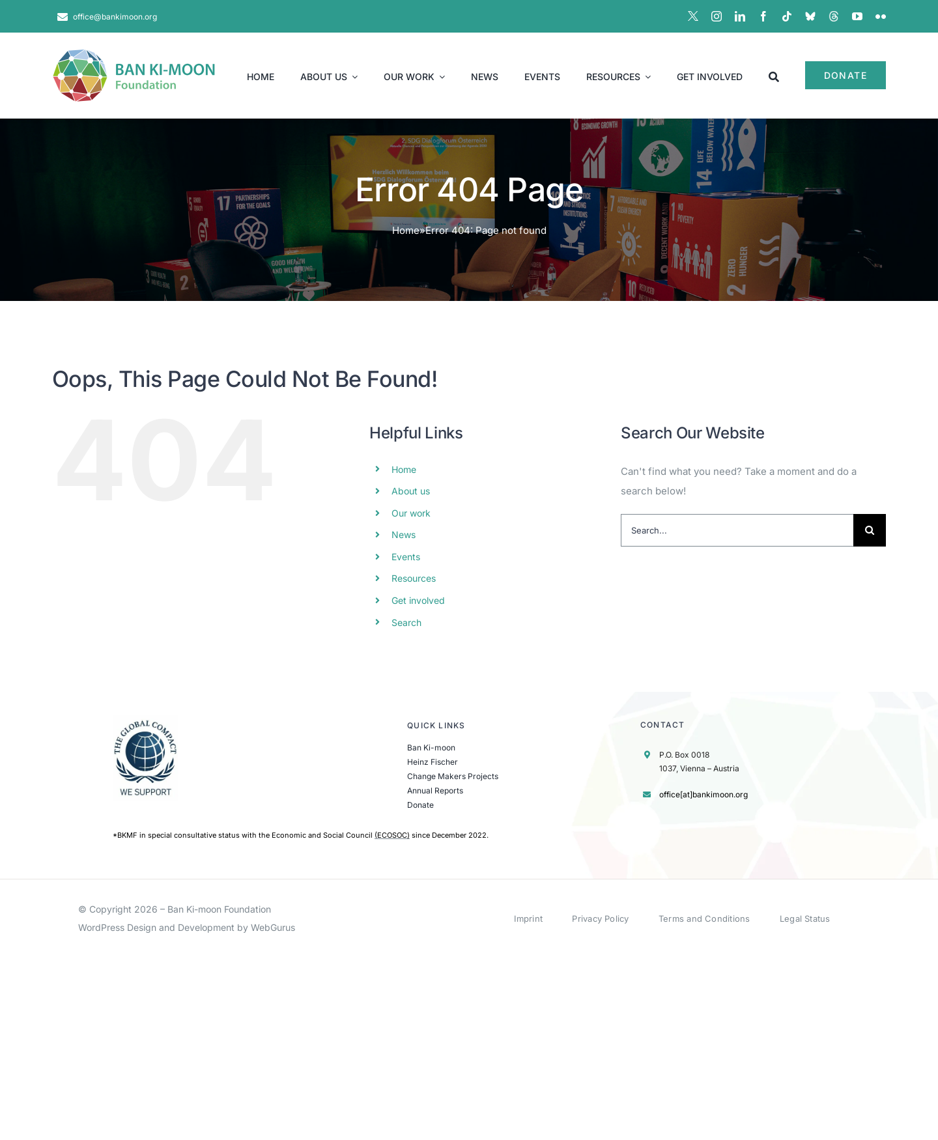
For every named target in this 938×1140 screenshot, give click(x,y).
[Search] (774, 75)
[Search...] (737, 530)
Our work (411, 513)
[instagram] (716, 16)
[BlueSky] (810, 16)
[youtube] (857, 16)
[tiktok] (787, 16)
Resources (413, 578)
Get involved (418, 600)
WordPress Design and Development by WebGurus (186, 927)
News (403, 534)
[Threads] (834, 16)
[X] (693, 16)
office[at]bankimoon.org (703, 794)
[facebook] (763, 16)
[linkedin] (740, 16)
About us (410, 490)
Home (405, 230)
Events (405, 556)
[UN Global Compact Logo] (145, 719)
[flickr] (880, 16)
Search (406, 622)
